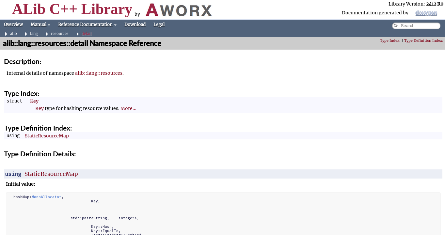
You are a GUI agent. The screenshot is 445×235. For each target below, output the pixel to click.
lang (34, 34)
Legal (159, 24)
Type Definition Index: (423, 41)
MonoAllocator (46, 197)
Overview (13, 24)
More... (128, 108)
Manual (40, 24)
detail (87, 34)
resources (60, 34)
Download (135, 24)
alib (13, 34)
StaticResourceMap (47, 136)
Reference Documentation (87, 24)
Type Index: (390, 41)
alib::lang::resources (98, 73)
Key (34, 101)
